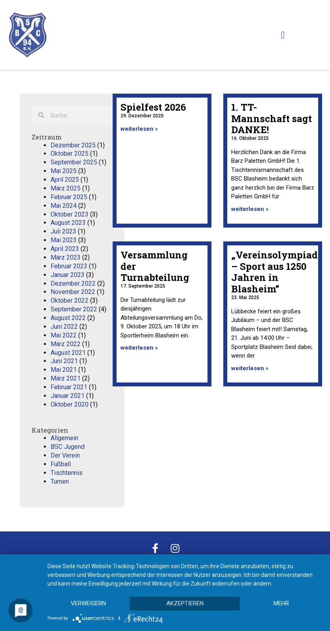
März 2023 (66, 257)
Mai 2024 (64, 205)
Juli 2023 (63, 231)
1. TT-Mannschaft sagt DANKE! (271, 118)
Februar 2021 (69, 387)
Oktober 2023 (70, 214)
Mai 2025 (64, 171)
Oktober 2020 (70, 404)
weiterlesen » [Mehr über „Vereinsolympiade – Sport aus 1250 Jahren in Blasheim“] (250, 368)
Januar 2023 (68, 275)
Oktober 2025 (70, 153)
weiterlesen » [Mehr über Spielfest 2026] (139, 128)
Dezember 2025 (73, 145)
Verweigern (88, 603)
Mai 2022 (64, 335)
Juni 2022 (64, 326)
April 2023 (65, 248)
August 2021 (68, 352)
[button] (283, 35)
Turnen (60, 481)
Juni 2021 (64, 361)
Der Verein (65, 455)
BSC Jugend (68, 446)
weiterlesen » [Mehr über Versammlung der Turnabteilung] (139, 347)
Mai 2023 (64, 240)
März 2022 (66, 344)
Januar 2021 (68, 395)
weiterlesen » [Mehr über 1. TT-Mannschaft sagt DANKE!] (250, 209)
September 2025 (74, 162)
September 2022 (74, 309)
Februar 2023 (69, 266)
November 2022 (73, 292)
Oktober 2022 (70, 300)
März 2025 (66, 188)
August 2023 (68, 222)
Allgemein (64, 438)
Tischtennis (67, 473)
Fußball (61, 464)
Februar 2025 (69, 197)
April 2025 (65, 179)
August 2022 (68, 318)
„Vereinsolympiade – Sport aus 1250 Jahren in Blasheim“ (277, 272)
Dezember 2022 (73, 283)
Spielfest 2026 (153, 107)
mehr (281, 603)
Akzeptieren (185, 603)
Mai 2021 (64, 369)
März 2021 (66, 378)
